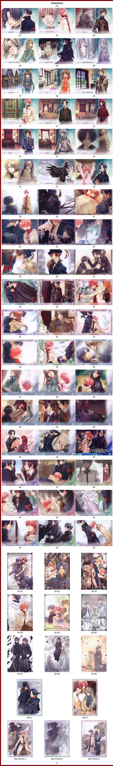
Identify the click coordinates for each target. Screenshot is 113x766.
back (57, 6)
